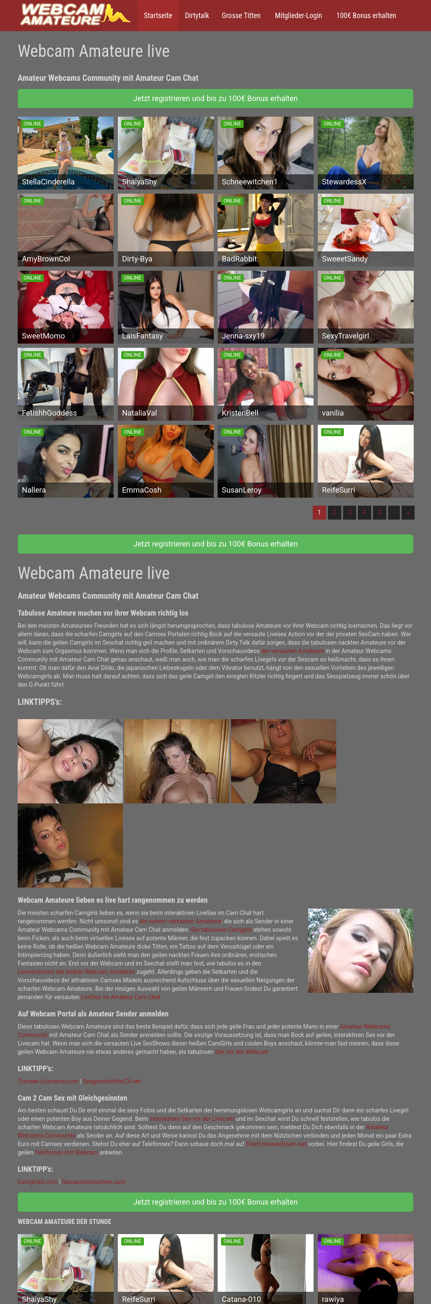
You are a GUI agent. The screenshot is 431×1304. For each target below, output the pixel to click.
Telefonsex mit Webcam (66, 1152)
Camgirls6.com (38, 1182)
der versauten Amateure (292, 651)
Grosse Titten (241, 15)
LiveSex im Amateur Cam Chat (120, 997)
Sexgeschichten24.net (112, 1081)
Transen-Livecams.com (48, 1081)
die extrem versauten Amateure (180, 921)
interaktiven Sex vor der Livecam (192, 1118)
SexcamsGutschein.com (93, 1182)
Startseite (158, 15)
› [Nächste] (394, 512)
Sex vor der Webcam (242, 1051)
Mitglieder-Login (297, 15)
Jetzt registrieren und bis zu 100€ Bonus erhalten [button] (215, 98)
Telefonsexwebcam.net (276, 1144)
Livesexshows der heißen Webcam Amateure (76, 971)
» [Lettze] (408, 512)
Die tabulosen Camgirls (221, 929)
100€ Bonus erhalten (365, 15)
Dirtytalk (197, 15)
